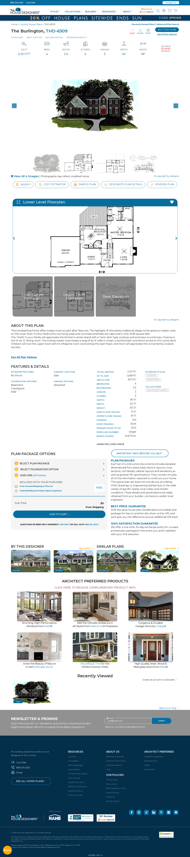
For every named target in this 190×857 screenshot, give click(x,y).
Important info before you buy (140, 453)
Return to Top (169, 708)
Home (14, 24)
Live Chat (30, 2)
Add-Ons (30, 475)
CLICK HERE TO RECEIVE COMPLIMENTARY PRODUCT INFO (95, 587)
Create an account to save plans (160, 679)
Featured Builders (75, 765)
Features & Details (54, 37)
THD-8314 (59, 571)
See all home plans (31, 781)
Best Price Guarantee (115, 756)
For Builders (73, 761)
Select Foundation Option (36, 469)
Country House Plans (31, 24)
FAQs (108, 769)
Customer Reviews (114, 765)
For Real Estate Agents (77, 774)
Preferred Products (76, 37)
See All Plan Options (24, 357)
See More (86, 548)
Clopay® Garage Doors (153, 756)
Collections (73, 11)
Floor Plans (17, 37)
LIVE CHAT (64, 524)
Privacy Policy (112, 780)
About (128, 11)
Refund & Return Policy (116, 788)
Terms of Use (111, 784)
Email (16, 772)
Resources (110, 11)
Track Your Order (75, 795)
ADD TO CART (59, 514)
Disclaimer (110, 797)
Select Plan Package (32, 463)
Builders (91, 11)
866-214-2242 (16, 2)
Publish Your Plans (76, 782)
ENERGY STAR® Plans (77, 786)
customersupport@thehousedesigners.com (44, 847)
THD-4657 (16, 570)
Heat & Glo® (149, 769)
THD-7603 (144, 571)
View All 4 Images (25, 176)
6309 (18, 702)
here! (142, 726)
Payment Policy (112, 801)
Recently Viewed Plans (143, 24)
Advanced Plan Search (168, 24)
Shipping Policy (112, 792)
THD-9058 (102, 570)
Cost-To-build (74, 778)
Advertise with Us (75, 791)
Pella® (147, 765)
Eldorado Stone (150, 761)
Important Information (116, 761)
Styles (55, 11)
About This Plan (34, 37)
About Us (112, 751)
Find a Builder (74, 769)
